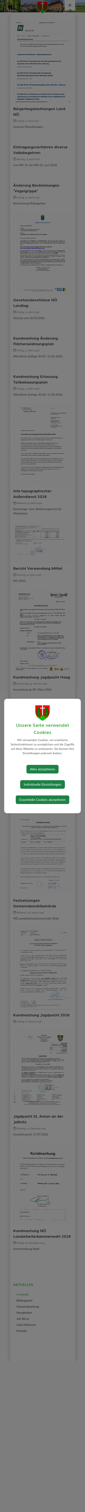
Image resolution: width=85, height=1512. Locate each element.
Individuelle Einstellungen (42, 784)
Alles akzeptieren (42, 769)
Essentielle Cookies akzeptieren (42, 800)
